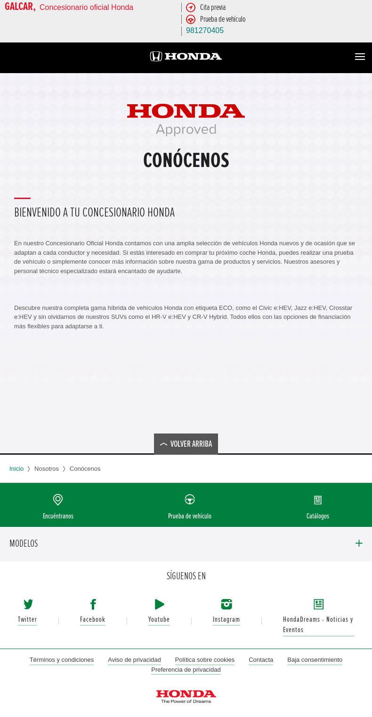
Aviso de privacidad (134, 659)
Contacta (261, 659)
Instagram (226, 619)
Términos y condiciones (62, 659)
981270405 (205, 30)
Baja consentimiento (314, 659)
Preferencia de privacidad (185, 669)
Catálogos (318, 516)
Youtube (159, 619)
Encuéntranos (58, 516)
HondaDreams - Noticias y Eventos (318, 625)
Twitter (27, 619)
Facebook (92, 619)
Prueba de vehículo (189, 516)
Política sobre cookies (205, 659)
